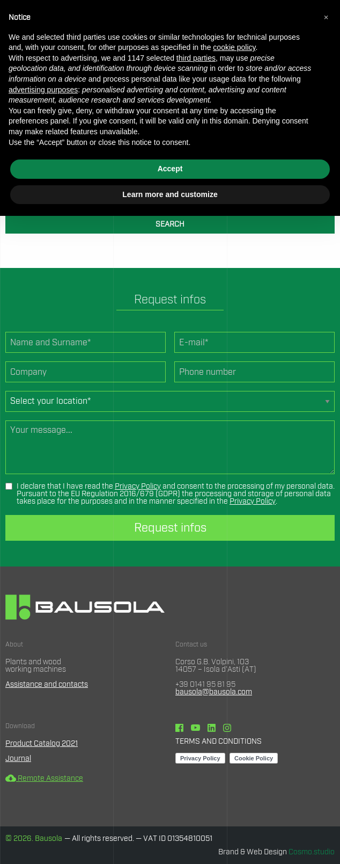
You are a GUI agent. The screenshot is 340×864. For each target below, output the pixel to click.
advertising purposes (43, 89)
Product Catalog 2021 (41, 743)
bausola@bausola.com (213, 692)
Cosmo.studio (312, 852)
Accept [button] (170, 168)
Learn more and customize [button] (169, 194)
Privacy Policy (138, 486)
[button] (326, 17)
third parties (196, 58)
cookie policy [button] (234, 47)
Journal (18, 759)
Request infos (170, 528)
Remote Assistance (44, 778)
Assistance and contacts (46, 684)
